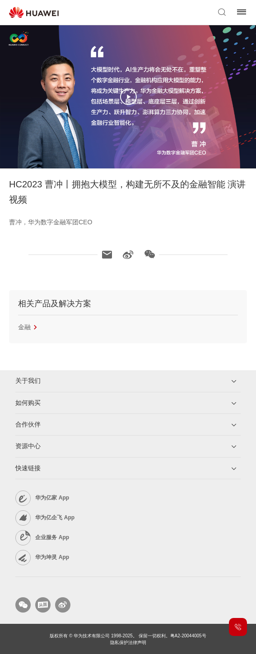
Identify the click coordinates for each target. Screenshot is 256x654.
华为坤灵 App (52, 557)
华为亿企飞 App (54, 517)
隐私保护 (119, 642)
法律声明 (137, 642)
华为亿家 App (52, 498)
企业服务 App (52, 537)
